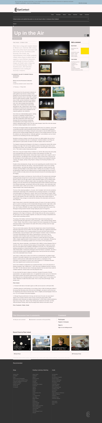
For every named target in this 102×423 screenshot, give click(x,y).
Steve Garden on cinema (38, 405)
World (53, 404)
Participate (58, 14)
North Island (54, 401)
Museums (54, 391)
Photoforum (35, 401)
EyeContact (22, 10)
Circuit (34, 391)
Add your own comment (19, 319)
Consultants (54, 382)
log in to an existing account (33, 3)
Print (14, 305)
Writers (64, 14)
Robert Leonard (16, 384)
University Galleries (56, 398)
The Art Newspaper (37, 406)
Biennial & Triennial (56, 381)
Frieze (34, 394)
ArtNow (34, 389)
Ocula (34, 399)
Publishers (54, 395)
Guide (52, 14)
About (69, 14)
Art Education (55, 374)
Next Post (17, 353)
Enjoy (14, 377)
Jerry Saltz (35, 397)
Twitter (23, 305)
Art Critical (35, 379)
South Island (54, 402)
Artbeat (34, 387)
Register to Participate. (63, 322)
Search (14, 23)
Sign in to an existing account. (65, 327)
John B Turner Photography (19, 378)
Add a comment (76, 42)
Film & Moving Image (56, 387)
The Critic (35, 409)
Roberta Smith (36, 404)
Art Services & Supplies (57, 377)
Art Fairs (54, 375)
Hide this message (83, 3)
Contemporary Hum (37, 392)
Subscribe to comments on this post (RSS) (40, 319)
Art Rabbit (15, 375)
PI (48, 336)
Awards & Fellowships (56, 379)
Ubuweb (34, 412)
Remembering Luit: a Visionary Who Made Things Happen (19, 348)
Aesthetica (35, 375)
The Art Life (15, 385)
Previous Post (76, 353)
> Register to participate (20, 3)
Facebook (18, 305)
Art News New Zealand (37, 384)
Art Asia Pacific (36, 378)
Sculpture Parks (55, 397)
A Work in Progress (38, 349)
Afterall (34, 377)
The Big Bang (75, 349)
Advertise (75, 14)
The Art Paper (35, 408)
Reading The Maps (17, 382)
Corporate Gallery (56, 384)
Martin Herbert (36, 398)
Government (54, 389)
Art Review (35, 385)
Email (27, 305)
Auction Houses (55, 378)
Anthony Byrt (16, 374)
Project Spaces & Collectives (58, 392)
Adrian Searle (35, 374)
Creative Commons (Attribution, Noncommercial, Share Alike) (57, 357)
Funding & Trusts (55, 388)
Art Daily (34, 381)
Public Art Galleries (56, 394)
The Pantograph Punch (37, 411)
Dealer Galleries (55, 385)
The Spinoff (15, 387)
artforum (34, 388)
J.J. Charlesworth (36, 395)
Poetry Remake (36, 402)
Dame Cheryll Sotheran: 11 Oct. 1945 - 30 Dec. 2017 (60, 348)
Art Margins (35, 382)
